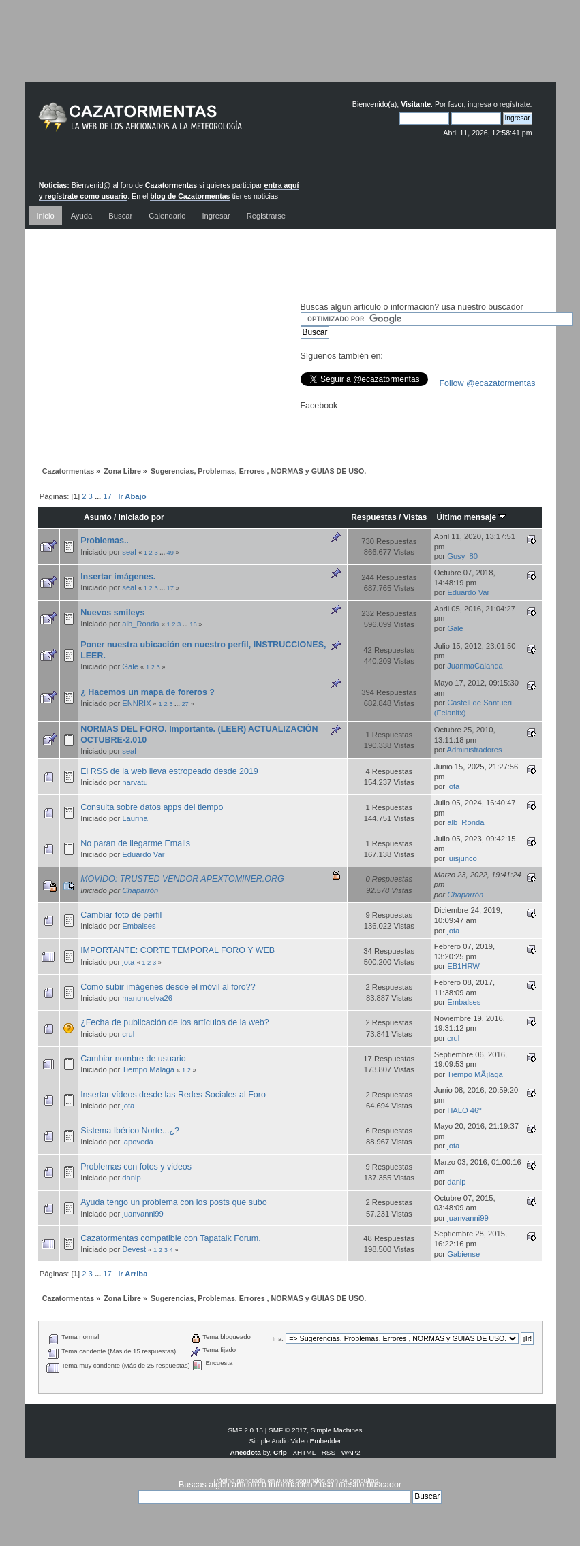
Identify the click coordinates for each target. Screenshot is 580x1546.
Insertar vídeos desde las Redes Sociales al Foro (173, 1094)
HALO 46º (464, 1110)
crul (128, 1034)
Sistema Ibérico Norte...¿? (129, 1131)
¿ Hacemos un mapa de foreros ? (147, 692)
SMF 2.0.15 (245, 1430)
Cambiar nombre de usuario (133, 1058)
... (99, 496)
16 (192, 624)
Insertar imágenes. (117, 576)
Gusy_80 (462, 556)
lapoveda (137, 1142)
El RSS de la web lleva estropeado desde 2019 (169, 771)
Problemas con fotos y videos (136, 1167)
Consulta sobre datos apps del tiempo (151, 807)
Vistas (415, 517)
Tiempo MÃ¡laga (475, 1074)
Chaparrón (140, 890)
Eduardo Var (468, 592)
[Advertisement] (290, 51)
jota (453, 786)
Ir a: (278, 1338)
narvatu (134, 782)
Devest (134, 1249)
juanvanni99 (143, 1214)
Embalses (138, 926)
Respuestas (374, 517)
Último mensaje (472, 517)
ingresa (479, 104)
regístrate (515, 104)
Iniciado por (141, 517)
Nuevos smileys (112, 612)
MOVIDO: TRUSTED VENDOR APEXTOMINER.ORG (182, 879)
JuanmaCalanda (475, 666)
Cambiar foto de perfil (121, 915)
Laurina (134, 818)
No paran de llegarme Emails (135, 843)
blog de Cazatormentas (190, 196)
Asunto (98, 517)
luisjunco (462, 858)
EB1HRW (463, 966)
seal (129, 552)
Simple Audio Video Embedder (295, 1441)
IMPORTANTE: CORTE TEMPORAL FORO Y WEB (177, 950)
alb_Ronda (140, 623)
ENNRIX (136, 703)
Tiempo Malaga (148, 1069)
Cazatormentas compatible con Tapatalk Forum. (170, 1238)
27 (184, 703)
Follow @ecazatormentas (488, 383)
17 (107, 496)
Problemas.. (104, 540)
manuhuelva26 (147, 998)
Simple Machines (337, 1430)
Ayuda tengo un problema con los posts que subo (173, 1202)
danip (131, 1178)
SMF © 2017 (288, 1430)
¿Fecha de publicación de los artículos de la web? (174, 1022)
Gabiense (463, 1254)
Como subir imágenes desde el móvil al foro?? (167, 987)
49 (170, 552)
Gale (455, 628)
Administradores (474, 749)
